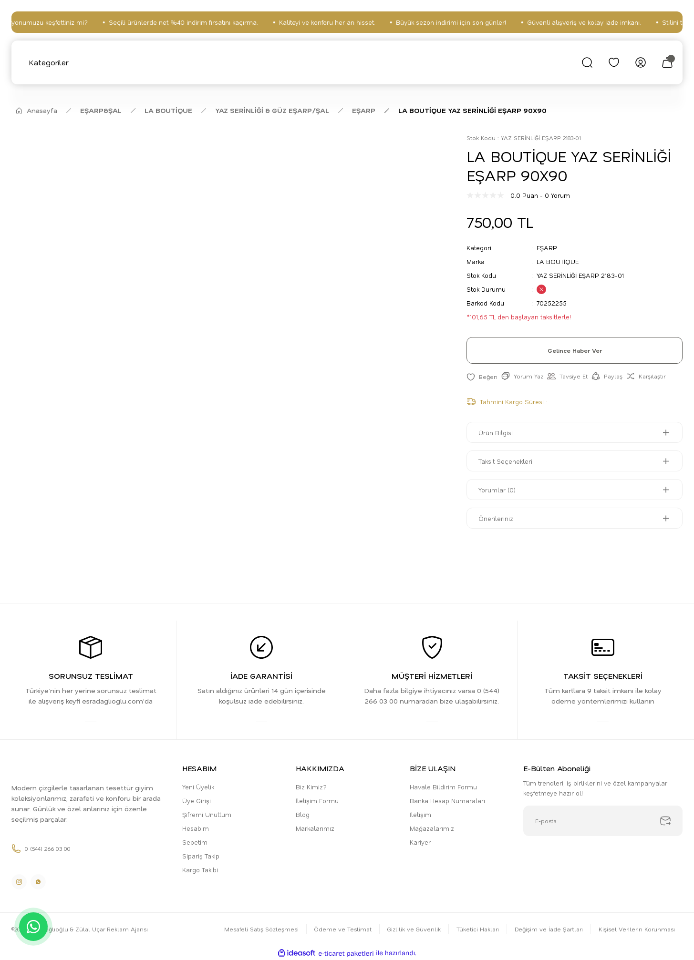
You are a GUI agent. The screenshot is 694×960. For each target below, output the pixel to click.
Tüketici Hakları (477, 929)
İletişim (420, 814)
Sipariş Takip (200, 856)
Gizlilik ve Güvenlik (414, 929)
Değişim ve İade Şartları (549, 929)
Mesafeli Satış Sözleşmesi (261, 929)
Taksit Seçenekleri (505, 461)
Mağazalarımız (432, 828)
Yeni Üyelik (198, 787)
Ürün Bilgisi (495, 433)
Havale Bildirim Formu (443, 787)
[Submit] (665, 821)
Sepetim (194, 842)
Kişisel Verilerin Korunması (637, 929)
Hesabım (195, 828)
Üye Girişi (196, 801)
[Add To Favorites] (481, 376)
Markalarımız (315, 828)
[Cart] (667, 62)
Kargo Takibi (200, 870)
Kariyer (420, 842)
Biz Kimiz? (311, 787)
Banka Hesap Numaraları (447, 801)
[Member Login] (640, 62)
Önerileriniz (495, 518)
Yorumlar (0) (497, 490)
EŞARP (547, 248)
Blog (303, 814)
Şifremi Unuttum (206, 814)
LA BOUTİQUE (558, 261)
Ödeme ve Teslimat (343, 929)
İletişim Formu (317, 801)
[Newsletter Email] (603, 821)
